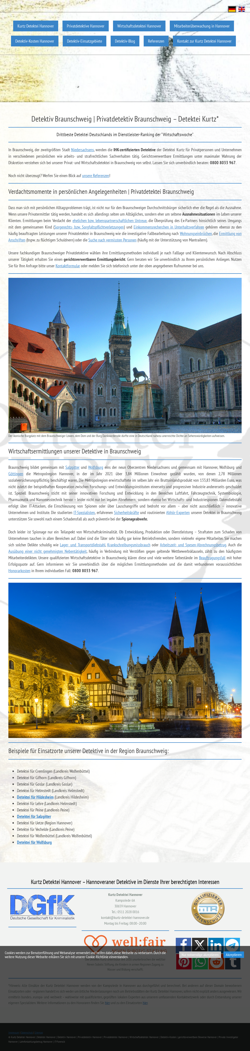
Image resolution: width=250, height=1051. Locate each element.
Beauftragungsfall (212, 557)
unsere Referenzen (95, 175)
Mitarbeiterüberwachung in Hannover (202, 26)
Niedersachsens (82, 149)
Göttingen (15, 473)
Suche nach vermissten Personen (112, 240)
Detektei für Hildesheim (35, 797)
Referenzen (156, 41)
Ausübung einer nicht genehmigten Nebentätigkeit (47, 551)
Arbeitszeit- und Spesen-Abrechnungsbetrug (193, 545)
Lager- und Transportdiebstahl (82, 545)
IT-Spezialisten (84, 512)
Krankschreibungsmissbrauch (128, 545)
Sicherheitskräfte (126, 512)
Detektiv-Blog (125, 41)
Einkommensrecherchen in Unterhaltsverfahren (169, 227)
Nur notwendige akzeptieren (200, 954)
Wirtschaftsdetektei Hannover (139, 26)
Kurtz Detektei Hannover (35, 26)
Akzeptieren (234, 954)
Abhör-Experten (178, 512)
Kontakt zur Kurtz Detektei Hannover (204, 41)
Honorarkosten (19, 570)
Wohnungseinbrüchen (196, 233)
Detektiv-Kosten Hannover (34, 41)
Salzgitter (72, 467)
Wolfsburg (95, 467)
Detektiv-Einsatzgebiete (84, 41)
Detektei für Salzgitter (34, 816)
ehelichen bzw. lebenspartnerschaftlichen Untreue (110, 220)
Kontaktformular (68, 265)
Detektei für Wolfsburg (34, 842)
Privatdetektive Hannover (85, 26)
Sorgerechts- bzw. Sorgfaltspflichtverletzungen (89, 227)
